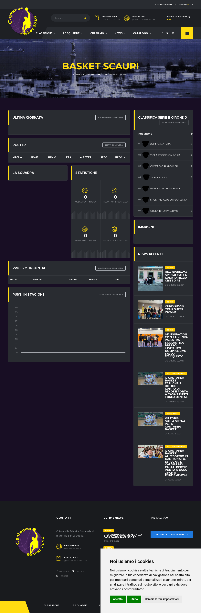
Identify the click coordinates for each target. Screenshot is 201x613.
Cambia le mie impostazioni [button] (162, 599)
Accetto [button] (118, 599)
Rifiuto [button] (134, 599)
